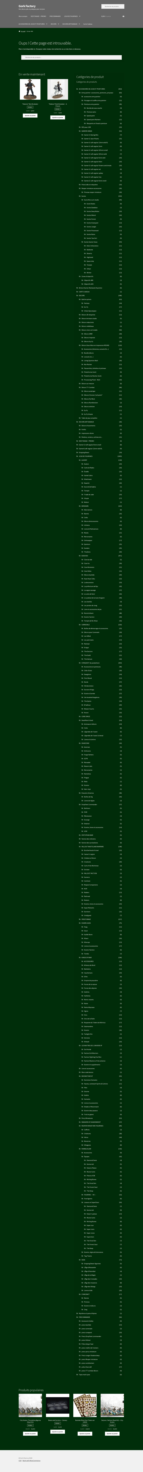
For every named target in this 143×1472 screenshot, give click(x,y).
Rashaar (87, 644)
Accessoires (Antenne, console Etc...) (96, 349)
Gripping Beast (84, 452)
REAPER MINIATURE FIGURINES (92, 1126)
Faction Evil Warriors (91, 1053)
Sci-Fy (86, 307)
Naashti (86, 483)
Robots (86, 900)
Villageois (87, 1145)
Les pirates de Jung (90, 605)
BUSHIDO (85, 556)
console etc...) (88, 357)
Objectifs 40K (88, 280)
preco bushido (86, 1325)
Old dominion (88, 686)
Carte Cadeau (87, 24)
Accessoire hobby (87, 1321)
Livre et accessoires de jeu (92, 609)
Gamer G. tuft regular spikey (93, 173)
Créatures (87, 1134)
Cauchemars (88, 973)
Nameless (87, 774)
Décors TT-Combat (88, 387)
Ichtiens (87, 525)
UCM (85, 831)
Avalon (86, 464)
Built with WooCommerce (31, 1461)
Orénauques (88, 540)
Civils (86, 728)
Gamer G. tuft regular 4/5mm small (96, 150)
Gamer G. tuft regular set (92, 169)
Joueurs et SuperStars (91, 1202)
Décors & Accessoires (91, 521)
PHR (85, 812)
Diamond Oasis (92, 1160)
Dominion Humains (90, 1080)
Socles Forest (91, 219)
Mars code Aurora (87, 1072)
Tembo (86, 954)
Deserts (89, 253)
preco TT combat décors (90, 1371)
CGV (20, 1461)
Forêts (84, 429)
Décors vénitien (89, 406)
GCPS (86, 759)
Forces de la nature (90, 984)
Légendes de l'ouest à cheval (93, 736)
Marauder (87, 762)
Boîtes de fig (88, 797)
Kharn (86, 938)
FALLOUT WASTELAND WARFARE (93, 847)
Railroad (87, 896)
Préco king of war (87, 1344)
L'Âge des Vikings (89, 1287)
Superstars (90, 1237)
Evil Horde (87, 1049)
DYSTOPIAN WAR (87, 835)
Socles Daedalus (92, 208)
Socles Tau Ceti (92, 238)
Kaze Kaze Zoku (89, 579)
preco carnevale (87, 1329)
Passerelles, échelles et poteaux (95, 368)
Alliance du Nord (89, 965)
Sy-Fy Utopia (88, 414)
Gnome (86, 1091)
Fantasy (86, 303)
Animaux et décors (90, 724)
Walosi (86, 502)
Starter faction (89, 617)
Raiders (86, 892)
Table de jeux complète (89, 418)
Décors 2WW (88, 334)
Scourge (87, 820)
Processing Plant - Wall (92, 380)
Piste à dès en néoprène (90, 185)
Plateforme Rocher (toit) (92, 376)
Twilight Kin (88, 1034)
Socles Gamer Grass (90, 242)
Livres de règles (89, 801)
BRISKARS (85, 506)
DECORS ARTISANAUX (69, 24)
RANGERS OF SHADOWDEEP (91, 1122)
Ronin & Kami (88, 613)
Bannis (86, 514)
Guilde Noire (88, 934)
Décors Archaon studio (89, 318)
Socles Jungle (91, 227)
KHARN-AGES (86, 923)
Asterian (87, 747)
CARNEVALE (86, 625)
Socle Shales (91, 204)
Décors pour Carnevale (91, 632)
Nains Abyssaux (89, 1007)
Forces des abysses (90, 988)
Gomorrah (90, 1164)
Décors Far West (89, 399)
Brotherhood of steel (91, 850)
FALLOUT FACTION (90, 873)
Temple (89, 265)
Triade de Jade (89, 495)
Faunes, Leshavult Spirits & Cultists (96, 1084)
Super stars (90, 1229)
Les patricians (89, 640)
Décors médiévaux (88, 326)
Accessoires (88, 1153)
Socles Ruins (91, 234)
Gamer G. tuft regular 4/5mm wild (95, 154)
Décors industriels (88, 322)
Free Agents (88, 1199)
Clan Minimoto (89, 567)
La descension (89, 582)
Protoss (87, 1302)
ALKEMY (84, 460)
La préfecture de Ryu (91, 586)
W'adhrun (87, 705)
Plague (86, 778)
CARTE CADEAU (84, 292)
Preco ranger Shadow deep (91, 1355)
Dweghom (87, 674)
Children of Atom (90, 858)
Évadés (86, 472)
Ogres (86, 1011)
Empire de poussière (91, 980)
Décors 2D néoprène (88, 315)
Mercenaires (88, 537)
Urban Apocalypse (90, 311)
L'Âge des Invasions (90, 1283)
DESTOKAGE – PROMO (38, 16)
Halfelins (87, 996)
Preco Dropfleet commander (91, 1336)
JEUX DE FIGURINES (71, 16)
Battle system (86, 299)
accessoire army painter (92, 97)
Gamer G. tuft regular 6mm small (90, 445)
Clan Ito (87, 563)
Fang (85, 927)
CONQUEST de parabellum (91, 663)
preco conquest (87, 1332)
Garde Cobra (88, 475)
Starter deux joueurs (91, 1111)
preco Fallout (86, 1340)
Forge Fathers (89, 755)
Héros (86, 1137)
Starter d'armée (89, 693)
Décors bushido (89, 575)
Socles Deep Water (93, 211)
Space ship (90, 261)
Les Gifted (87, 636)
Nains (86, 1003)
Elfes (86, 977)
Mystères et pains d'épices (88, 1313)
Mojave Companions (91, 885)
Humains (87, 1099)
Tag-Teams (88, 1256)
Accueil (23, 31)
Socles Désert (91, 215)
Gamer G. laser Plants (91, 139)
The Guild (87, 655)
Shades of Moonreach (91, 1107)
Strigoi (86, 648)
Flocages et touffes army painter (95, 100)
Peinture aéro (91, 112)
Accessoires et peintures (92, 667)
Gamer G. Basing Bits (91, 135)
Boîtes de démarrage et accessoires (96, 628)
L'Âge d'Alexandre (90, 1267)
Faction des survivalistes (90, 843)
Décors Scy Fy (88, 341)
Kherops (87, 942)
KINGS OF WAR (87, 957)
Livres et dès (88, 1290)
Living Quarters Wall (91, 361)
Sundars (86, 548)
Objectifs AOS (88, 284)
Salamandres (88, 1026)
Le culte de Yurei (89, 594)
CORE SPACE (86, 716)
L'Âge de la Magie (90, 1275)
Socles (84, 196)
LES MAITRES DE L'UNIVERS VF (92, 1045)
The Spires (87, 701)
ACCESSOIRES (89, 961)
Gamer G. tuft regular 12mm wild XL (96, 142)
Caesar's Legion (89, 854)
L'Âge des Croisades (90, 1279)
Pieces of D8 (91, 1176)
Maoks (86, 533)
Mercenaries (88, 770)
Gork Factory (27, 6)
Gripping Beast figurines (92, 1264)
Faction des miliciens (89, 839)
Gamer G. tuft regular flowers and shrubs (97, 165)
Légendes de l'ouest (91, 732)
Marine (86, 1298)
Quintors (87, 544)
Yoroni (86, 713)
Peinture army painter (91, 104)
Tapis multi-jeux (84, 1375)
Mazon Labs (88, 766)
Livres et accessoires (91, 946)
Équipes (86, 1156)
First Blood (88, 678)
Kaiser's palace (92, 1214)
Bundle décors (89, 353)
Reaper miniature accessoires (91, 188)
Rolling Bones (91, 1179)
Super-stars (91, 1233)
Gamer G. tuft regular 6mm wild (94, 158)
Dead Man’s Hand (87, 720)
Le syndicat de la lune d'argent (94, 598)
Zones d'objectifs (87, 276)
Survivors (87, 912)
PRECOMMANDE (55, 16)
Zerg (85, 1309)
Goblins (86, 992)
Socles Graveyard (92, 223)
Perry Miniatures (87, 1118)
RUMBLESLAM (86, 1149)
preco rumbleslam (88, 1363)
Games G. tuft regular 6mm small (95, 181)
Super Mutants (89, 908)
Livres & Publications (91, 529)
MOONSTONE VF (87, 1076)
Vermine (87, 1038)
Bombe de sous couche (94, 108)
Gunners (87, 877)
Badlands (90, 250)
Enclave (86, 870)
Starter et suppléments (92, 1065)
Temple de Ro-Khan (91, 621)
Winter (89, 273)
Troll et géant (89, 1114)
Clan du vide (88, 560)
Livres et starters (90, 739)
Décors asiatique (89, 391)
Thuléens (87, 552)
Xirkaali (86, 1042)
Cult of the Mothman (91, 866)
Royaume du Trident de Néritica (94, 1023)
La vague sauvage (90, 590)
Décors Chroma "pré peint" (93, 395)
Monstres (87, 1141)
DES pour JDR (86, 127)
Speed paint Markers (93, 120)
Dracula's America (88, 793)
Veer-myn (87, 789)
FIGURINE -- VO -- (90, 1195)
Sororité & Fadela (90, 487)
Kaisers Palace (91, 1168)
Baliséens (87, 969)
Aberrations (88, 510)
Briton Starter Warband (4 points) (90, 288)
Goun (86, 931)
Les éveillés (88, 602)
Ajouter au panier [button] (30, 115)
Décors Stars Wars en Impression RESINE (95, 345)
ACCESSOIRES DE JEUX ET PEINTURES (32, 24)
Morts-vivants (89, 1000)
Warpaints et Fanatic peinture (97, 123)
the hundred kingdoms (91, 697)
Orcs (85, 1015)
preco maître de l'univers (90, 1348)
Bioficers (87, 808)
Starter (86, 785)
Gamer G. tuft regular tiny (92, 177)
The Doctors (88, 651)
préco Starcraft (87, 1367)
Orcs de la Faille (89, 1019)
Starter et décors (90, 1306)
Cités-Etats (88, 670)
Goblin (86, 1095)
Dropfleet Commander (89, 804)
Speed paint (91, 116)
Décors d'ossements (88, 426)
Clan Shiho (87, 571)
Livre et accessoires (88, 1068)
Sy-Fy (86, 410)
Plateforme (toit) (90, 372)
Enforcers (87, 751)
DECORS (53, 24)
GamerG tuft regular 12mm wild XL (90, 449)
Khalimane (88, 479)
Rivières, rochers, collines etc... (92, 437)
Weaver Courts (89, 709)
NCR (85, 889)
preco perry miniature (89, 1352)
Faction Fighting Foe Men (92, 1057)
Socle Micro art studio (91, 200)
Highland (90, 257)
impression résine (88, 433)
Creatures (87, 862)
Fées (85, 1088)
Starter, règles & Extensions (93, 1252)
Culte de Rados (89, 468)
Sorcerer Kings (89, 690)
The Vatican (88, 659)
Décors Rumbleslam (91, 403)
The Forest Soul (92, 1187)
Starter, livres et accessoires (93, 827)
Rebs (85, 781)
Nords (86, 682)
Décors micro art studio (89, 330)
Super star (90, 1225)
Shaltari (87, 824)
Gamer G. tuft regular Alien (93, 162)
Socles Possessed (92, 231)
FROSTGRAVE (86, 919)
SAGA (83, 1260)
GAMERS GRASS (87, 131)
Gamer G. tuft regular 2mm (93, 146)
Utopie (86, 498)
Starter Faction (89, 950)
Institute (87, 881)
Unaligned (87, 915)
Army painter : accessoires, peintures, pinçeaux (97, 93)
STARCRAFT (86, 1294)
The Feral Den (91, 1183)
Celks (86, 517)
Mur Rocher (88, 364)
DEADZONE (85, 743)
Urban (89, 269)
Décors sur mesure (88, 384)
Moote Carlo (91, 1172)
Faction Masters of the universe (94, 1061)
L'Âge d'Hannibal (89, 1271)
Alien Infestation (92, 246)
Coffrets (87, 1130)
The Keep (90, 1191)
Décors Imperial (89, 338)
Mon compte (23, 16)
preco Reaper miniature (90, 1359)
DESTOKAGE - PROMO (86, 441)
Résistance (88, 816)
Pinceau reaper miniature (92, 192)
